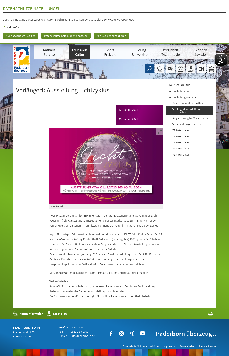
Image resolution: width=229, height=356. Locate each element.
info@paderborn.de (82, 336)
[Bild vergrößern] (106, 166)
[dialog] (114, 22)
